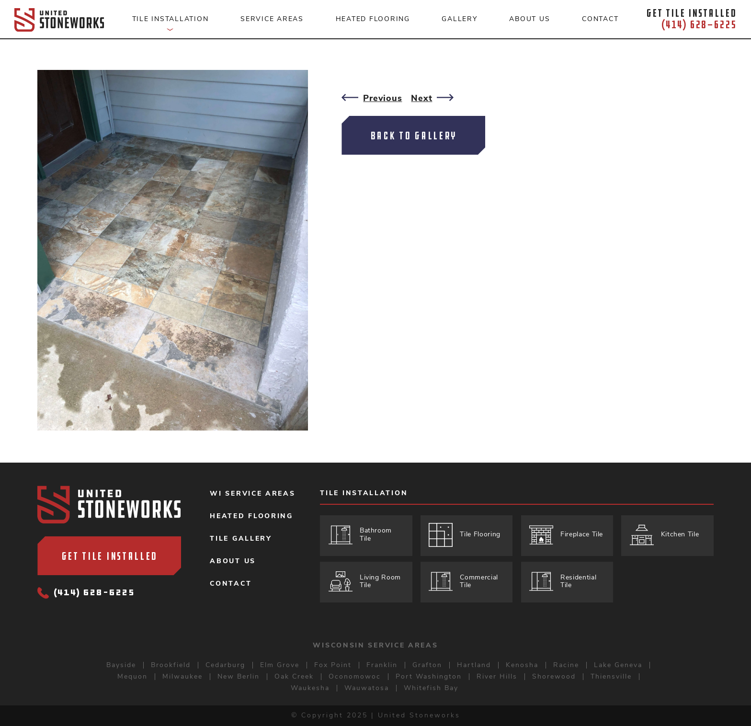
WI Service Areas (252, 493)
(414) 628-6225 (86, 593)
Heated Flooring (251, 516)
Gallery (459, 18)
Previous (371, 98)
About (529, 18)
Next (432, 98)
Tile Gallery (241, 538)
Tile (170, 23)
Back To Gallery (413, 135)
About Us (233, 561)
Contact (600, 18)
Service (272, 18)
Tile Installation (364, 494)
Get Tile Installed (109, 556)
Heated (373, 18)
